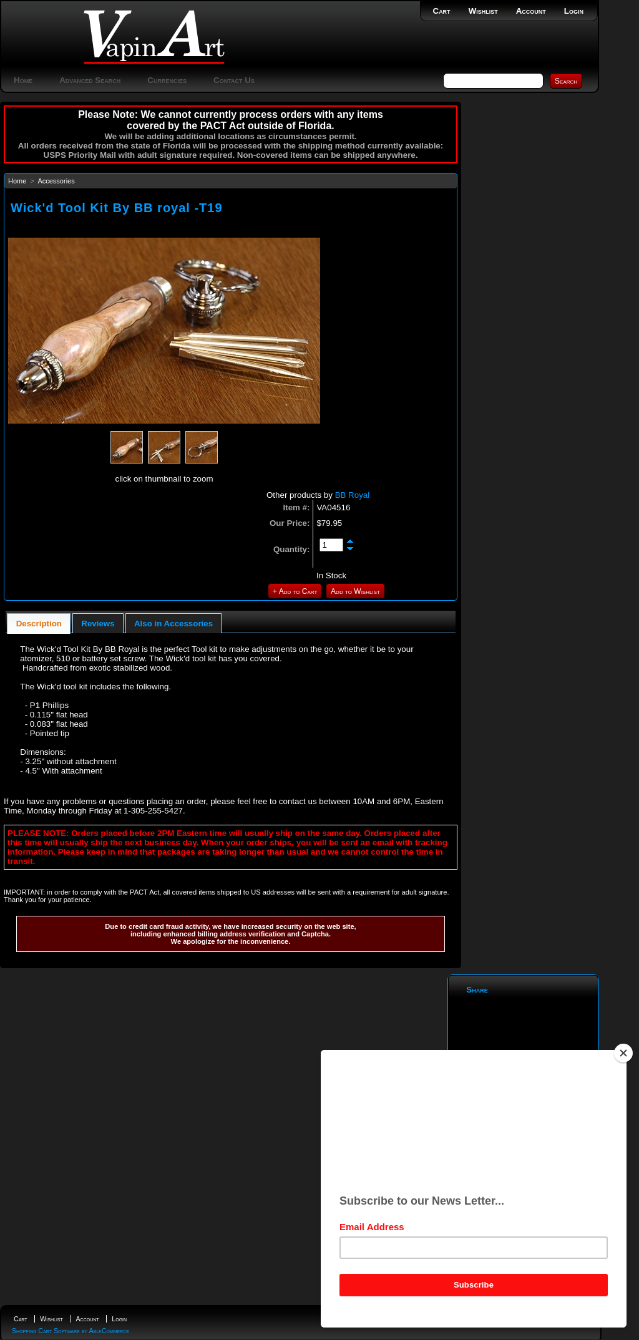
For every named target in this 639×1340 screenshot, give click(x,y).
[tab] (39, 623)
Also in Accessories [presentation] (173, 623)
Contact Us (234, 80)
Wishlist (483, 11)
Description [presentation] (39, 623)
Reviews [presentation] (97, 623)
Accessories (55, 181)
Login (573, 11)
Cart (442, 11)
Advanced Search (89, 80)
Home (23, 80)
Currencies (167, 80)
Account (531, 11)
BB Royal (352, 495)
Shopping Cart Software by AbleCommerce (70, 1330)
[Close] (623, 1053)
